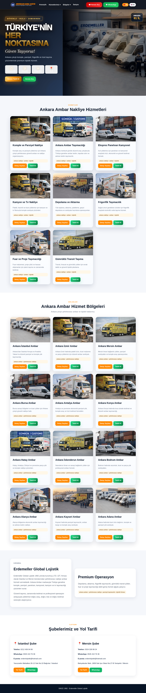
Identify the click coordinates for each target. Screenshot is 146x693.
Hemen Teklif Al (13, 79)
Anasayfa (42, 4)
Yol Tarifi (19, 670)
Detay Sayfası (19, 166)
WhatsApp (31, 670)
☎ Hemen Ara (94, 5)
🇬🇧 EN (133, 4)
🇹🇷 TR (125, 4)
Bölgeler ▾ (67, 5)
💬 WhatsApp (111, 5)
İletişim (76, 4)
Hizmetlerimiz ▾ (55, 5)
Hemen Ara (29, 79)
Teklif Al (33, 166)
